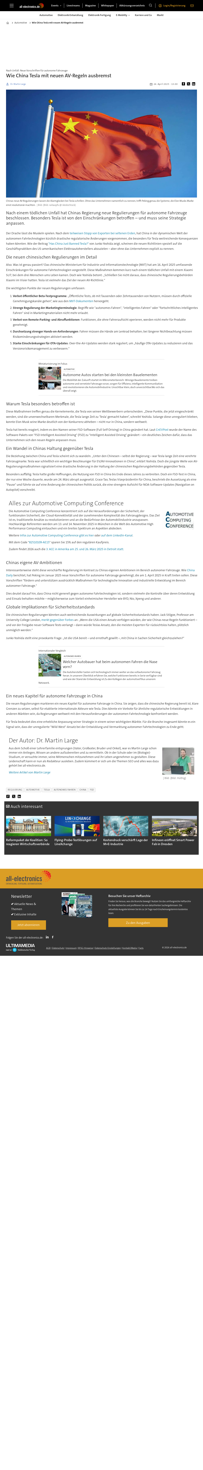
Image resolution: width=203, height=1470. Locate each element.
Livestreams (73, 5)
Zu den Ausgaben (138, 923)
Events (55, 5)
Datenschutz (58, 948)
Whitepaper (107, 5)
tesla (47, 789)
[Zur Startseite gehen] (31, 5)
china (83, 789)
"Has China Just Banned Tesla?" (68, 244)
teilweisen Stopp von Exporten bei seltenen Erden (102, 233)
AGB (48, 948)
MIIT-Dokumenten (81, 301)
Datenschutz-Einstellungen (108, 948)
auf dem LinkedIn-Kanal (117, 535)
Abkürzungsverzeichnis (132, 5)
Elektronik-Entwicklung (70, 15)
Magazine (90, 5)
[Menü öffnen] (12, 5)
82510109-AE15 (39, 542)
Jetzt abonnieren (29, 925)
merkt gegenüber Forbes (57, 620)
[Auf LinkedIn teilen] (194, 84)
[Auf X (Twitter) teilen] (189, 84)
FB (53, 937)
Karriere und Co (143, 15)
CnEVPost (162, 430)
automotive (33, 789)
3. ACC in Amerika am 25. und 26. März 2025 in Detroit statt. (85, 549)
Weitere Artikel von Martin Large (29, 772)
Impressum (71, 948)
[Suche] (150, 5)
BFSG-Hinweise (85, 948)
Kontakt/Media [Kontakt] (129, 948)
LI (48, 937)
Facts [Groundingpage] (141, 948)
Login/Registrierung (174, 5)
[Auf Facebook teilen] (184, 84)
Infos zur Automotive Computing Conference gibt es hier (57, 535)
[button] (190, 832)
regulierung (15, 789)
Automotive (46, 15)
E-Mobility (121, 15)
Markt (160, 15)
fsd (92, 789)
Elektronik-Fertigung (99, 15)
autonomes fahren (65, 789)
